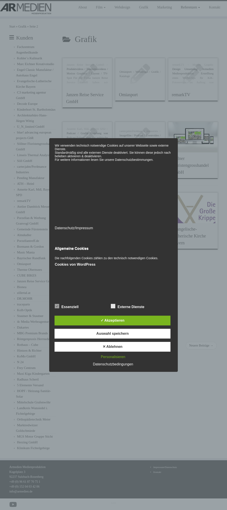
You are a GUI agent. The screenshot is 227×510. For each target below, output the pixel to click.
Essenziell (66, 306)
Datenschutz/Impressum (74, 228)
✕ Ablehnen (113, 347)
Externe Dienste (127, 306)
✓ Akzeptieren (113, 320)
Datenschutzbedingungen (113, 364)
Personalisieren (113, 357)
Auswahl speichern (112, 333)
